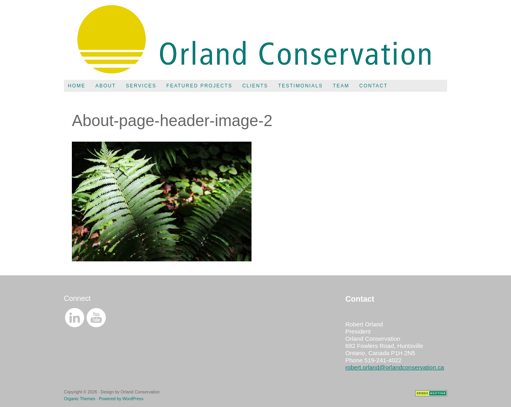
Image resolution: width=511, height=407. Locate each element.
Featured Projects (199, 86)
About (105, 86)
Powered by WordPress (121, 398)
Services (141, 86)
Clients (255, 86)
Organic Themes (79, 398)
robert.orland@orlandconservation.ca (394, 367)
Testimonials (300, 86)
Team (341, 86)
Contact (373, 86)
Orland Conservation (255, 40)
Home (76, 86)
